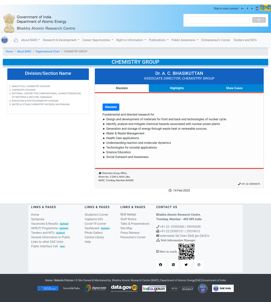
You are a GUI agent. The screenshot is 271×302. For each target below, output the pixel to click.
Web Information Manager (178, 240)
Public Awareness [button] (184, 40)
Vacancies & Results (50, 223)
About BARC (24, 51)
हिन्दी (265, 8)
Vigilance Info (94, 219)
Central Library (94, 237)
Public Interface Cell (44, 246)
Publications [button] (157, 40)
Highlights (177, 88)
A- (252, 8)
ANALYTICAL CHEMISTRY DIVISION (31, 86)
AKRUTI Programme (50, 228)
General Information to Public (50, 237)
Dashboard (97, 228)
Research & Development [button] (60, 40)
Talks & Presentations (134, 223)
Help (88, 242)
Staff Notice (128, 219)
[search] (217, 20)
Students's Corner (96, 214)
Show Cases (234, 88)
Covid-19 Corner (95, 223)
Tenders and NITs (245, 40)
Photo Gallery (94, 233)
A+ (242, 8)
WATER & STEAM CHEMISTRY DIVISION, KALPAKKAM (41, 104)
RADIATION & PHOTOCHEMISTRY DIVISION (35, 100)
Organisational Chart (48, 51)
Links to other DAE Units (47, 242)
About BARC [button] (29, 40)
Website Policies (64, 280)
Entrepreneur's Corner (215, 40)
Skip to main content (226, 8)
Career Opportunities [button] (96, 40)
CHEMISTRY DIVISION (24, 89)
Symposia (37, 219)
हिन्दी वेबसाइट (128, 214)
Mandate (122, 88)
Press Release (129, 233)
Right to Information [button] (130, 40)
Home (9, 51)
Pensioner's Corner (133, 237)
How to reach (177, 251)
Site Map (126, 228)
